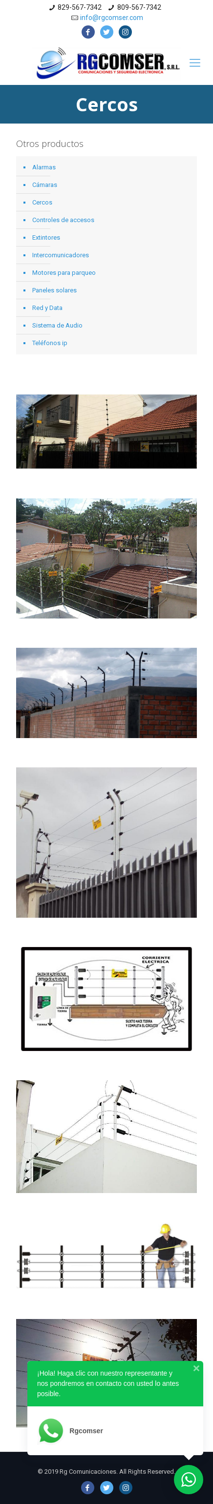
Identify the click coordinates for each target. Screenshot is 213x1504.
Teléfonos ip (49, 343)
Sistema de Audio (57, 325)
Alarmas (44, 167)
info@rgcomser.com (111, 17)
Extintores (46, 237)
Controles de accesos (63, 220)
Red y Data (47, 307)
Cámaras (44, 184)
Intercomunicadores (60, 255)
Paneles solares (54, 290)
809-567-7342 (139, 7)
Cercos (42, 202)
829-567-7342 (80, 7)
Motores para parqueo (64, 272)
